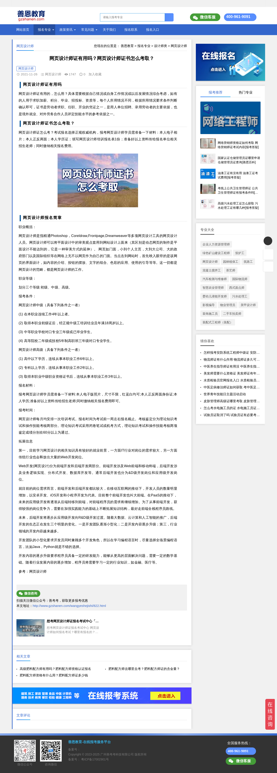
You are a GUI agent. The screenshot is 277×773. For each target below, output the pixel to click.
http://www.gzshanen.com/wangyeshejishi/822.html (69, 606)
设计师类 (160, 46)
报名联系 (130, 29)
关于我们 (109, 29)
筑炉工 (239, 253)
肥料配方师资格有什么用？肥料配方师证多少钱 (54, 675)
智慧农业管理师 (213, 287)
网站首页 (22, 29)
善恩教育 (127, 46)
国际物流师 (239, 279)
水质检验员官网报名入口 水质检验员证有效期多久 (240, 380)
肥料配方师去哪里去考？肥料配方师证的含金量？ (144, 669)
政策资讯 (66, 29)
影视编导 (209, 305)
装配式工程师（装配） (218, 322)
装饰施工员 (210, 313)
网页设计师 (179, 46)
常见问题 (87, 29)
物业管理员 (227, 305)
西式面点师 (236, 287)
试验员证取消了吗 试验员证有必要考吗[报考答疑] (239, 415)
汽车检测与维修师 (215, 279)
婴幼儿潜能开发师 (215, 296)
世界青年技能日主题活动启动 (225, 394)
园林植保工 (230, 261)
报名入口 (152, 29)
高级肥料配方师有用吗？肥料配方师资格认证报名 (55, 669)
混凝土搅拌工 (212, 270)
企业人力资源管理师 (216, 244)
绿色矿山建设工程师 (216, 253)
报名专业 (44, 29)
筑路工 (248, 261)
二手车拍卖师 (232, 313)
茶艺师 (230, 270)
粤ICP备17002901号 (95, 759)
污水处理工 (239, 296)
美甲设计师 (248, 305)
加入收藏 (95, 74)
